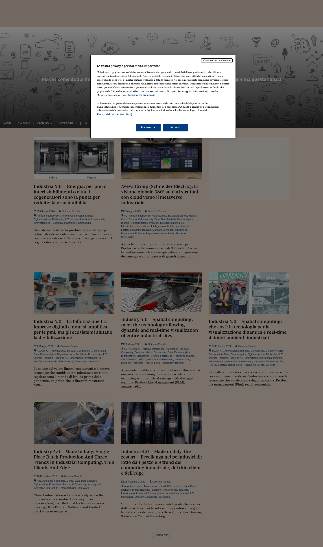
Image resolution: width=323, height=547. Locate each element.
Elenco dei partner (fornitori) (114, 114)
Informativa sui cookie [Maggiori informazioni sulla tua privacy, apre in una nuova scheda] (141, 95)
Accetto (175, 127)
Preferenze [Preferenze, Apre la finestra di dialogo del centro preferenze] (148, 127)
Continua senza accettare (217, 60)
